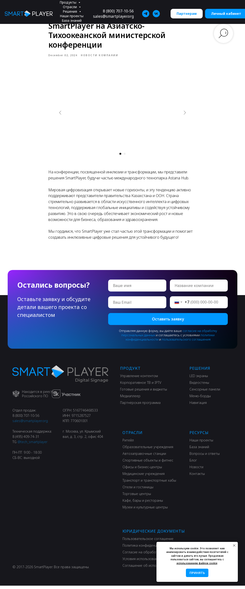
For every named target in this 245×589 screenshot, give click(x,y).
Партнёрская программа (140, 406)
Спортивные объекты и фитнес (147, 463)
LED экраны (198, 379)
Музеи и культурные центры (145, 510)
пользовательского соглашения (186, 343)
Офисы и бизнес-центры (142, 470)
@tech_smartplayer (32, 445)
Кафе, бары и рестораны (142, 503)
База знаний (72, 20)
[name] (137, 289)
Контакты (197, 477)
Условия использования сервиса (149, 562)
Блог (193, 463)
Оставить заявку (168, 322)
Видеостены (199, 386)
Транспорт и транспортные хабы (149, 483)
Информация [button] (72, 25)
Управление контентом (139, 379)
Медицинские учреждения (143, 477)
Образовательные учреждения (147, 450)
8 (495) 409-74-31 (25, 440)
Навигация (198, 406)
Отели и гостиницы (137, 490)
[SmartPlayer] (145, 13)
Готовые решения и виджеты (143, 392)
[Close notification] (234, 545)
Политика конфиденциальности (148, 548)
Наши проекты (72, 16)
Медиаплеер (130, 399)
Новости (196, 470)
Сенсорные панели (204, 392)
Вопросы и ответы (204, 457)
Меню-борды (200, 399)
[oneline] (199, 289)
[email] (137, 306)
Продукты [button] (68, 2)
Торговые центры (136, 497)
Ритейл (128, 443)
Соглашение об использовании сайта (153, 569)
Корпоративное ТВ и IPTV (140, 386)
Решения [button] (70, 11)
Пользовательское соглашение (147, 542)
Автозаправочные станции (144, 457)
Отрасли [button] (70, 7)
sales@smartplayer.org (113, 16)
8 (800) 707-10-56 (118, 11)
